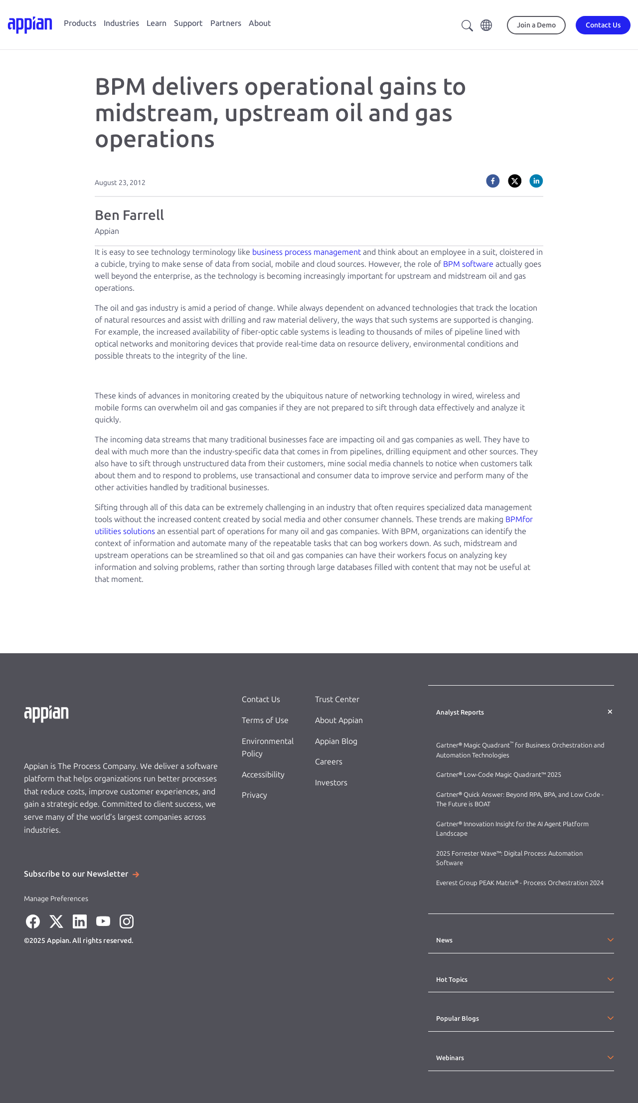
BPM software (468, 264)
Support (188, 23)
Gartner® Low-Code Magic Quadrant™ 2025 (499, 774)
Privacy (254, 795)
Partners (225, 23)
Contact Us (261, 699)
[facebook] (493, 181)
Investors (331, 782)
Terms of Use (265, 720)
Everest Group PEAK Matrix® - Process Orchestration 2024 (520, 883)
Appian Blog (336, 741)
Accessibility (263, 774)
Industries (121, 23)
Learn (156, 23)
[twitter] (515, 181)
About (260, 23)
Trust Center (337, 699)
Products (80, 23)
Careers (328, 761)
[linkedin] (536, 181)
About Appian (339, 720)
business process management (306, 252)
